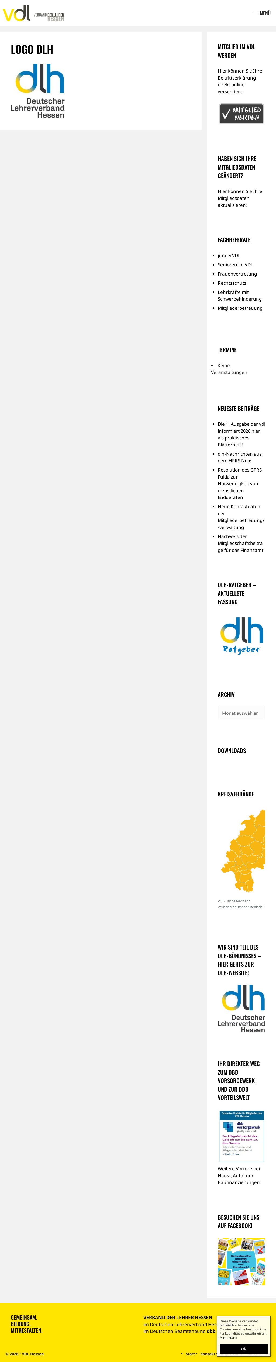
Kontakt (207, 1353)
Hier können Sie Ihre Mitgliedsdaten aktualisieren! (240, 198)
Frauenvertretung (237, 274)
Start (190, 1353)
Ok (243, 1348)
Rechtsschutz (232, 283)
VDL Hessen (33, 1353)
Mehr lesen (228, 1337)
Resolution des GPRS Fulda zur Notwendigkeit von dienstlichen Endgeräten (240, 483)
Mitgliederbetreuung (240, 308)
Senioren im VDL (235, 265)
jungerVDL (229, 255)
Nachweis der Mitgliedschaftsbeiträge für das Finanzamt (240, 543)
